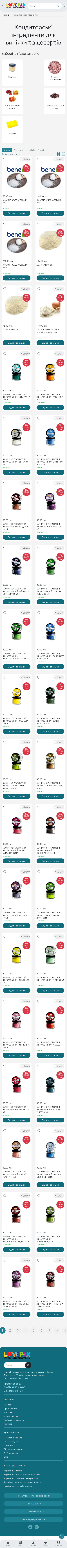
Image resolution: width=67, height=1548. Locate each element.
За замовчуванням (11, 154)
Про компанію (10, 1408)
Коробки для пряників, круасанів (19, 1486)
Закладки (8, 1445)
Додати (25, 159)
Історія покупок (11, 1441)
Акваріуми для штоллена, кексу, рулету (22, 1482)
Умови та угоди (11, 1416)
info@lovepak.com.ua (35, 1519)
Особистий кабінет (13, 1437)
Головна (5, 14)
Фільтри (7, 150)
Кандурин (12, 76)
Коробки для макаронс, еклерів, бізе (21, 1478)
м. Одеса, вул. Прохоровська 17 (35, 1495)
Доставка (8, 1412)
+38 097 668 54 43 (35, 1511)
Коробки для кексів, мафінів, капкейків (22, 1474)
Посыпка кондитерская (55, 78)
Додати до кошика (16, 213)
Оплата (7, 1404)
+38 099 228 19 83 (35, 1503)
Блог (6, 1456)
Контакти (8, 1423)
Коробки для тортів (13, 1470)
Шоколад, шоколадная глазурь (55, 106)
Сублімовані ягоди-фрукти (12, 106)
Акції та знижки (11, 1453)
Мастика (12, 133)
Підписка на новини (13, 1449)
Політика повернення (14, 1420)
